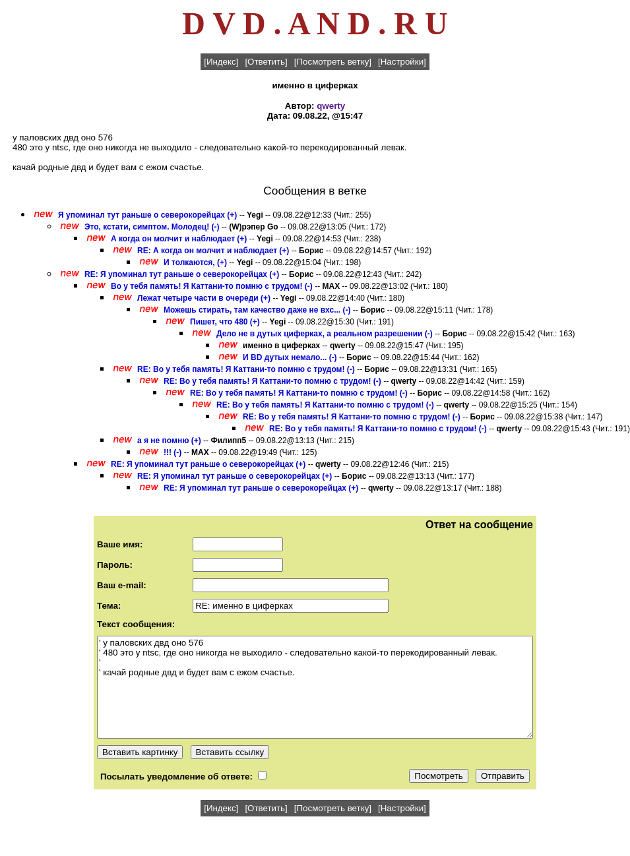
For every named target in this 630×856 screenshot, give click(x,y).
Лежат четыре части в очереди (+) (203, 298)
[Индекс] (221, 62)
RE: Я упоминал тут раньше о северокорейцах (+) (181, 274)
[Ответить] (266, 62)
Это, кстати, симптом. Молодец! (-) (152, 226)
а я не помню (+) (169, 440)
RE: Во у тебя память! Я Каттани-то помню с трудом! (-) (246, 369)
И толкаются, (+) (195, 262)
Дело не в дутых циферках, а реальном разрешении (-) (324, 333)
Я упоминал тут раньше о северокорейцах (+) (147, 215)
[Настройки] (402, 62)
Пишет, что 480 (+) (225, 321)
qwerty (331, 106)
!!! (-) (172, 452)
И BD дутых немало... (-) (290, 357)
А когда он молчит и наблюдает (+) (179, 238)
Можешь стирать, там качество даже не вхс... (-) (257, 310)
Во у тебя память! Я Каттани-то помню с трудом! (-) (212, 286)
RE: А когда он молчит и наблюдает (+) (213, 250)
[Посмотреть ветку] (332, 62)
